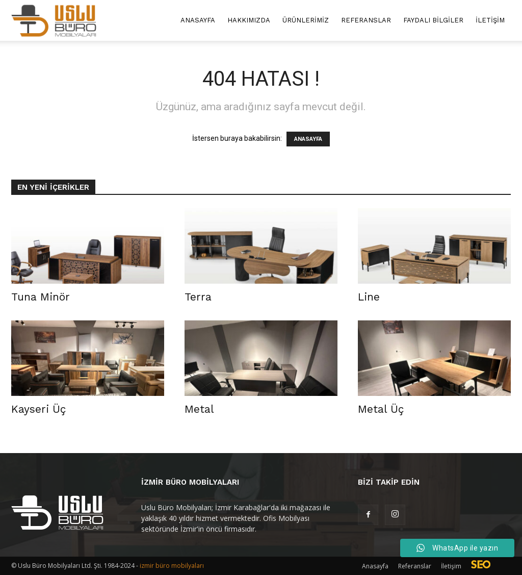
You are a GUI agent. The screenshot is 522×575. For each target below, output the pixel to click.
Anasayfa (197, 20)
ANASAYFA (308, 139)
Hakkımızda (248, 20)
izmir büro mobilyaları (172, 565)
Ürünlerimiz (305, 20)
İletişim (490, 20)
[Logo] (53, 20)
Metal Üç (381, 409)
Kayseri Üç (38, 409)
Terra (198, 296)
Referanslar (366, 20)
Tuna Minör (40, 296)
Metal (199, 409)
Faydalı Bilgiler (433, 20)
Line (369, 296)
